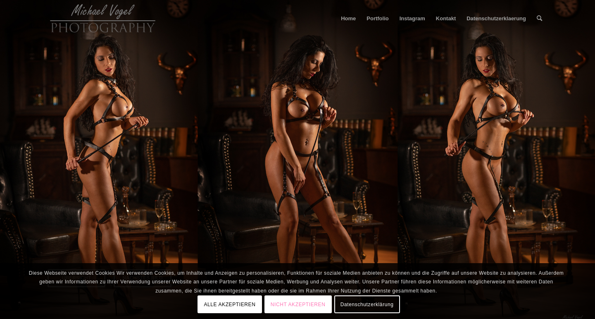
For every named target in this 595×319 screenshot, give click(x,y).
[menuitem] (348, 18)
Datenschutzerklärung (367, 304)
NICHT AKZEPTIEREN (298, 304)
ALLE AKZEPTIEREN (229, 304)
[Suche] (539, 18)
